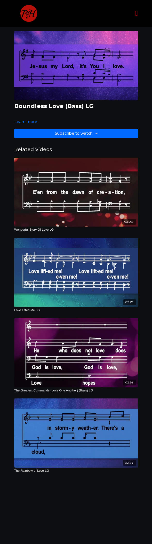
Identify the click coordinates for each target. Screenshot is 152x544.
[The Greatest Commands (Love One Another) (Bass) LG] (76, 390)
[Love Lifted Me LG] (76, 310)
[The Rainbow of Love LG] (76, 470)
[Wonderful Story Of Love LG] (76, 229)
